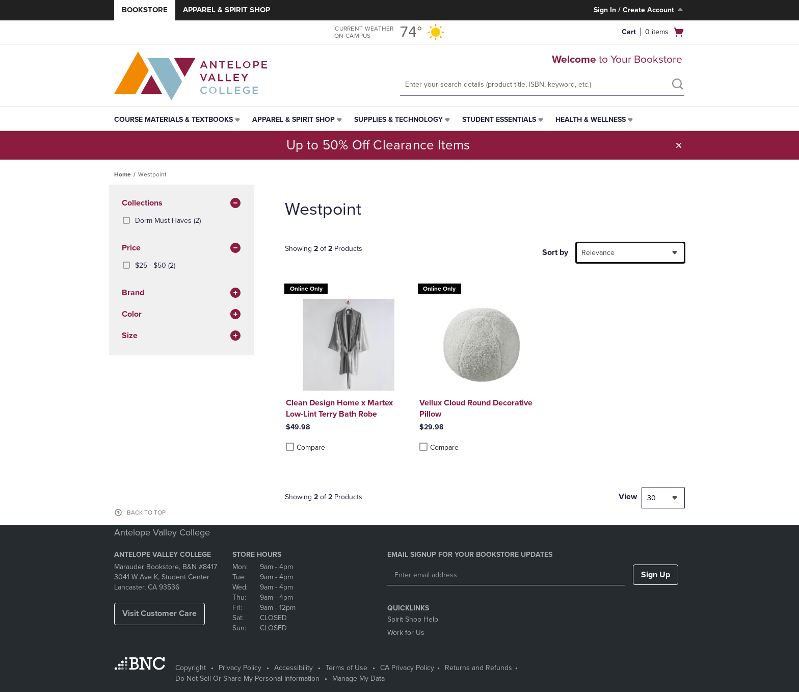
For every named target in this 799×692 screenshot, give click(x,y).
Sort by (555, 252)
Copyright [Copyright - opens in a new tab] (190, 667)
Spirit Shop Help (412, 619)
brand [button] (182, 293)
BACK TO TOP (146, 512)
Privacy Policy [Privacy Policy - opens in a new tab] (240, 667)
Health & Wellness (590, 119)
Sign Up (655, 575)
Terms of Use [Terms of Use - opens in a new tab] (346, 667)
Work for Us (405, 632)
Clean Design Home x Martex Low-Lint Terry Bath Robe (339, 408)
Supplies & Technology (398, 119)
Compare (305, 447)
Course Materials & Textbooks (173, 119)
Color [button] (182, 315)
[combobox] (630, 252)
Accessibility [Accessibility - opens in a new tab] (293, 667)
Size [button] (182, 336)
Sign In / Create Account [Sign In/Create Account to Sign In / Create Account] (639, 9)
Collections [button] (182, 203)
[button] (679, 145)
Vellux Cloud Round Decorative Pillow (475, 408)
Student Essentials (499, 119)
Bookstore (145, 9)
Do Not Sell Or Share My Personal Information (247, 678)
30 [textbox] (651, 498)
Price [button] (182, 248)
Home (122, 174)
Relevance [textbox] (598, 252)
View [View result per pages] (628, 497)
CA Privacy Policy (407, 667)
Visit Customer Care (159, 613)
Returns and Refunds (478, 667)
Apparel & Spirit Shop (226, 9)
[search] (677, 85)
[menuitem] (178, 120)
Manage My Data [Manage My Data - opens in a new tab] (358, 678)
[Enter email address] (506, 575)
